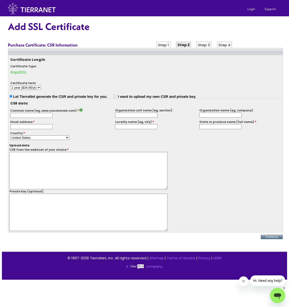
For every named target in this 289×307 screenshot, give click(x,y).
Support (270, 9)
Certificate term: (23, 83)
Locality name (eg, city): (133, 122)
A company (144, 280)
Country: (16, 133)
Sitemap (157, 272)
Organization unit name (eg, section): (144, 110)
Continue (271, 251)
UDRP (217, 272)
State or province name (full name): (227, 122)
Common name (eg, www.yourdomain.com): (43, 111)
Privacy (204, 272)
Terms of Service (181, 272)
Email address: (21, 122)
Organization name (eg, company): (226, 110)
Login (251, 9)
